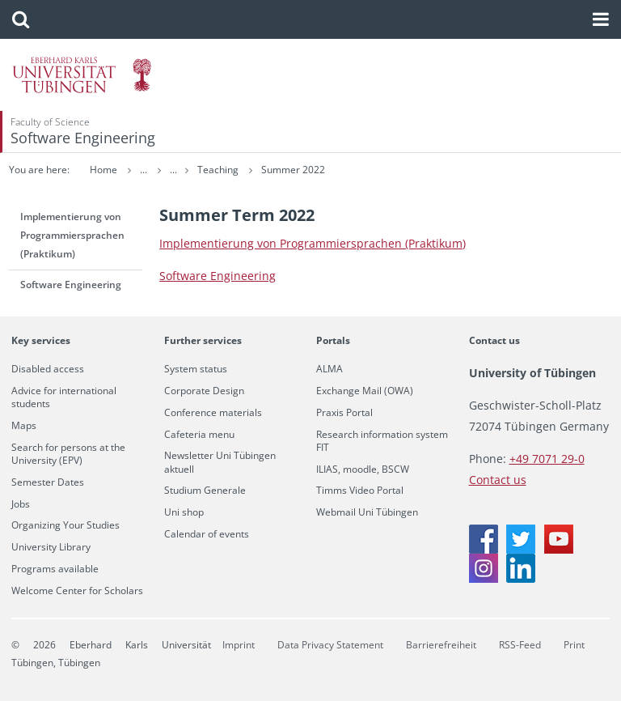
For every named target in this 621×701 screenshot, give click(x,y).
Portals (333, 340)
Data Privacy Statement (330, 645)
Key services (40, 340)
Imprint (238, 645)
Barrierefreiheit (441, 645)
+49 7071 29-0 (547, 458)
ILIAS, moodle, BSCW (362, 469)
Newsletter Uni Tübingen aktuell (220, 462)
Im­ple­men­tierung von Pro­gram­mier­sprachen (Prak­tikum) (312, 243)
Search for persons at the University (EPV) (68, 454)
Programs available (55, 569)
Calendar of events (206, 534)
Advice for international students (63, 397)
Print (574, 645)
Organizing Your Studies (65, 525)
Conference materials (213, 412)
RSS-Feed (520, 645)
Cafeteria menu (199, 434)
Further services (203, 340)
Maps (23, 425)
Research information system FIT (382, 441)
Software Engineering (83, 137)
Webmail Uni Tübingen (367, 512)
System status (195, 369)
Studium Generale (205, 490)
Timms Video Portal (359, 490)
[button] (20, 19)
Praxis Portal (344, 412)
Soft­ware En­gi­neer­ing (217, 275)
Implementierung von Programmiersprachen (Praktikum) (72, 235)
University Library (51, 547)
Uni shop (184, 512)
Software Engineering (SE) (254, 169)
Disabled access (47, 369)
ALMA (329, 369)
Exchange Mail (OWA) (364, 390)
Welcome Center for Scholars (77, 590)
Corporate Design (204, 390)
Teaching (356, 169)
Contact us (494, 340)
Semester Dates (47, 482)
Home (103, 169)
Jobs (20, 504)
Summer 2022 (430, 169)
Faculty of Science (50, 122)
